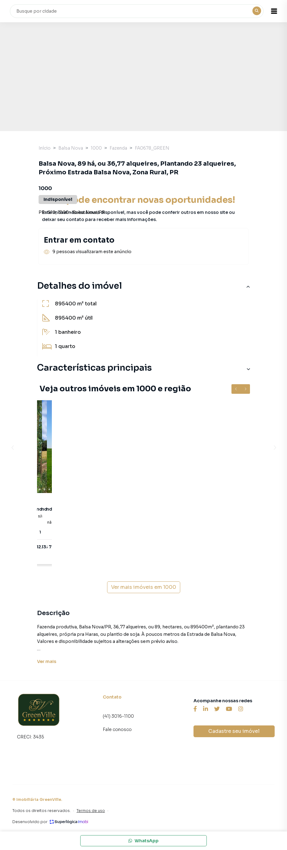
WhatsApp (143, 841)
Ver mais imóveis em (143, 587)
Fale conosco (117, 729)
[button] (275, 11)
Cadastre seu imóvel (234, 731)
